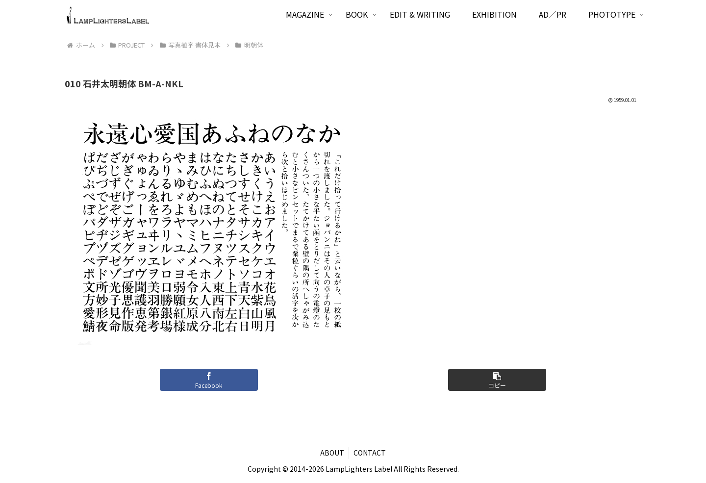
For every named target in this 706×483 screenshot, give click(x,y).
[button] (497, 380)
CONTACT (370, 453)
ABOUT (332, 453)
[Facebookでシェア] (209, 380)
